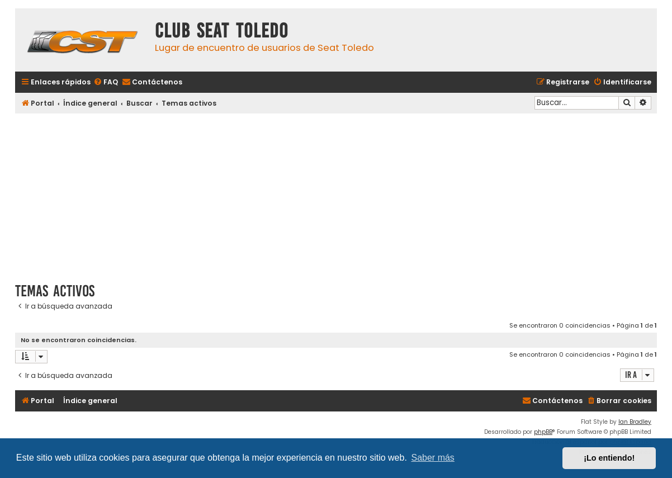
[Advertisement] (336, 194)
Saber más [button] (433, 457)
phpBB (543, 432)
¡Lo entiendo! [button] (609, 457)
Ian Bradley (634, 422)
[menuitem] (105, 82)
